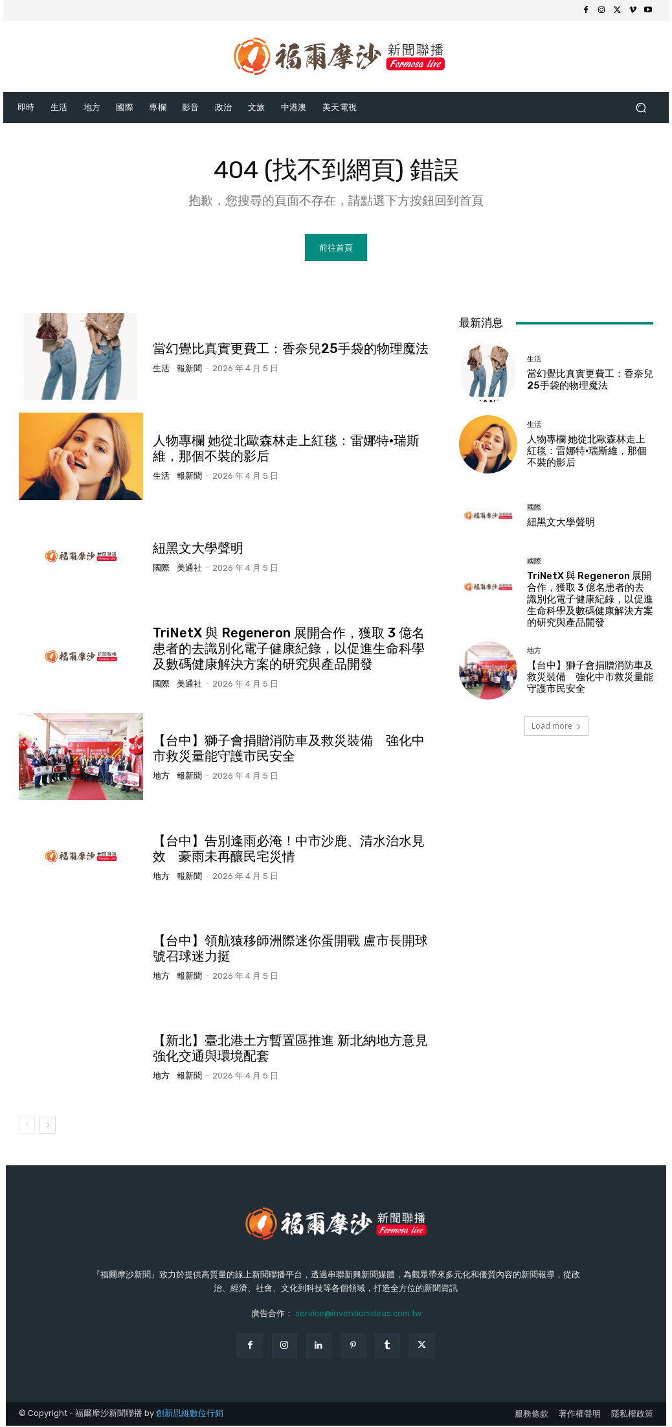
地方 (161, 777)
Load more (556, 727)
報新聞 (189, 369)
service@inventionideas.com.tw (358, 1314)
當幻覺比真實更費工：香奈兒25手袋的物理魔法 (291, 350)
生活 (161, 369)
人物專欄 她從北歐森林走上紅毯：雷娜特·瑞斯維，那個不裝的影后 (587, 452)
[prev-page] (27, 1127)
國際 (161, 569)
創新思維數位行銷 (189, 1414)
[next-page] (47, 1127)
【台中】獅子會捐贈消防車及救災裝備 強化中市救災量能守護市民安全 (289, 750)
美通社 (189, 570)
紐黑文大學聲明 (198, 550)
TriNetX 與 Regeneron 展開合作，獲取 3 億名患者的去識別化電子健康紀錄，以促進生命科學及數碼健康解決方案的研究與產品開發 (289, 649)
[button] (640, 107)
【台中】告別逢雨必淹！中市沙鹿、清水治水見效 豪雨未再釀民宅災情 (289, 849)
